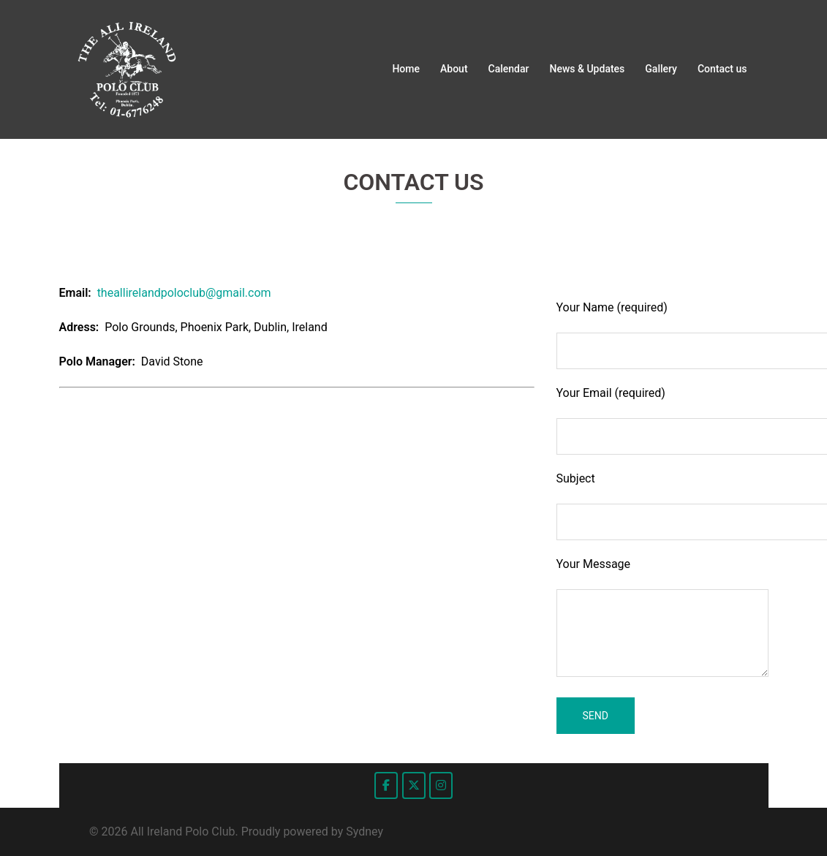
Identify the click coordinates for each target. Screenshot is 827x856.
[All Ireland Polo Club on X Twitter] (414, 785)
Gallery (661, 69)
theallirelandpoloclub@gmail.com (184, 293)
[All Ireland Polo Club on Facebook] (386, 785)
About (454, 69)
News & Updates (587, 69)
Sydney (364, 831)
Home (406, 69)
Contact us (722, 69)
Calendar (508, 69)
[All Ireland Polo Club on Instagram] (441, 785)
